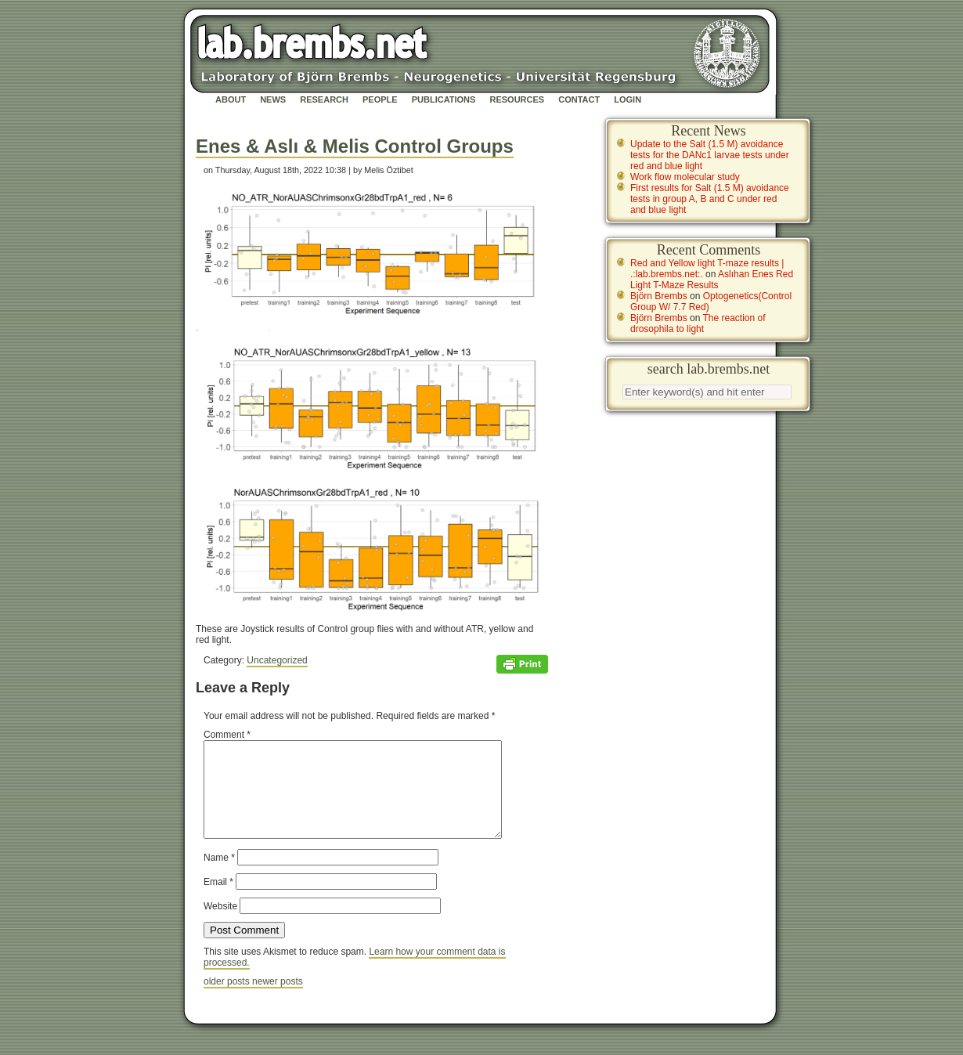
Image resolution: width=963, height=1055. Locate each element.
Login (627, 99)
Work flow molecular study (685, 177)
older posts (228, 1000)
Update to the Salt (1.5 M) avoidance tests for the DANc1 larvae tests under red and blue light (709, 155)
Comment (227, 734)
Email (218, 900)
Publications (444, 99)
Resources (516, 99)
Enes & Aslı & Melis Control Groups (355, 146)
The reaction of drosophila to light (698, 323)
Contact (579, 99)
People (380, 99)
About (230, 99)
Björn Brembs (658, 296)
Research (324, 99)
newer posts (277, 1000)
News (273, 99)
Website (220, 925)
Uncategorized (277, 660)
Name (219, 876)
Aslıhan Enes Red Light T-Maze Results (711, 280)
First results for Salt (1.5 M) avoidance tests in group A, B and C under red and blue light (709, 198)
